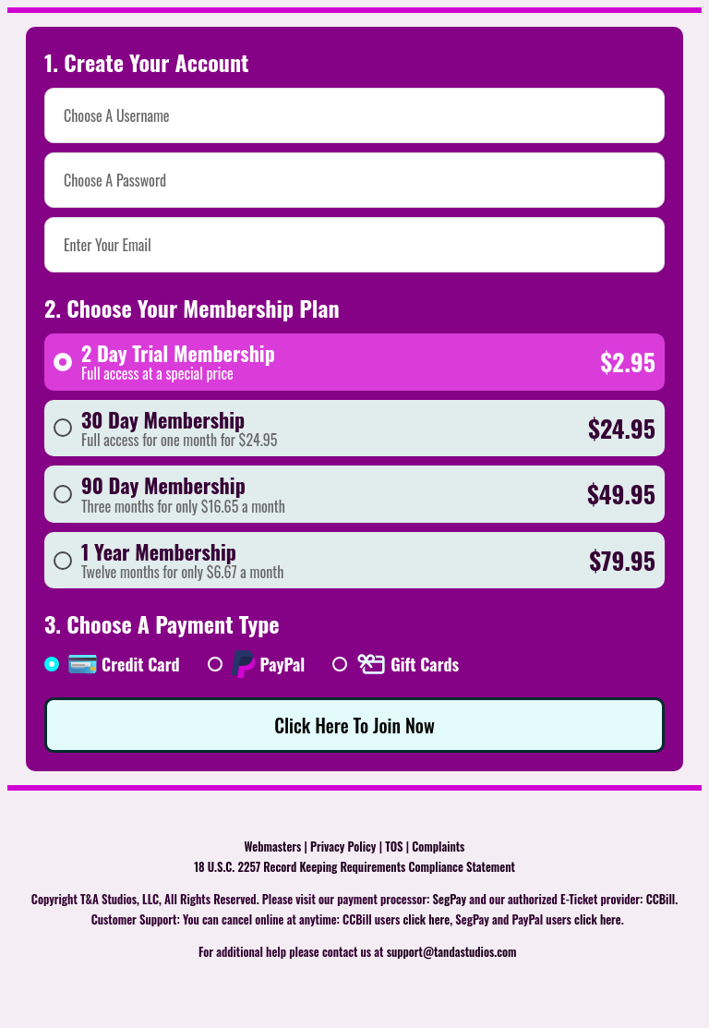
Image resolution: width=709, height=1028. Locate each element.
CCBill (661, 899)
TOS (394, 846)
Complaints (438, 846)
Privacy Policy (343, 846)
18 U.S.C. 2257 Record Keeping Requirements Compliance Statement (354, 867)
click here (427, 919)
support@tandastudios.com (452, 952)
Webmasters (273, 846)
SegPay (450, 899)
